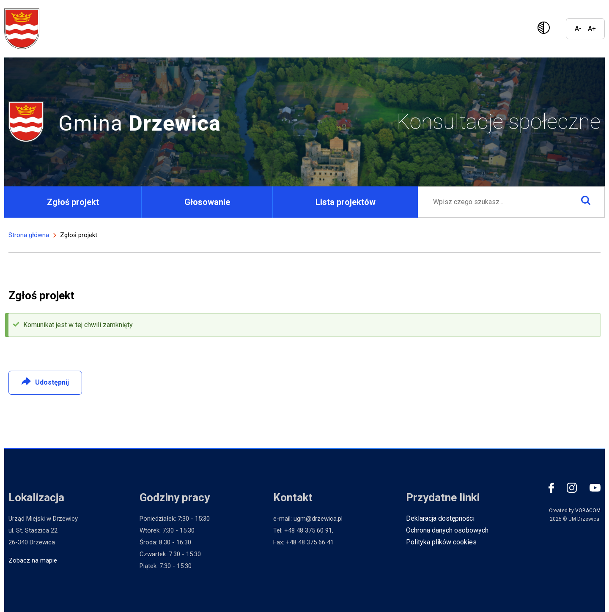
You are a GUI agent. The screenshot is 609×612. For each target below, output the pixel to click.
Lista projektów (345, 202)
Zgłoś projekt (73, 202)
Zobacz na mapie (32, 560)
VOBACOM (588, 511)
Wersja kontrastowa (545, 29)
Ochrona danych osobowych (447, 530)
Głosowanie (207, 202)
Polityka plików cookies (441, 542)
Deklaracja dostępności (440, 518)
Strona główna (28, 235)
